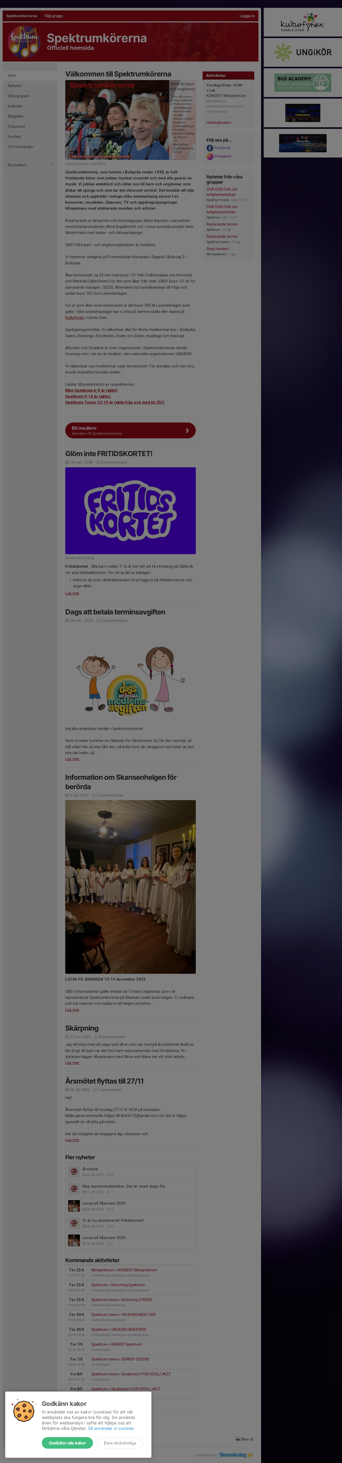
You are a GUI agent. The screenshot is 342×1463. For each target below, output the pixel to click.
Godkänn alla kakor (67, 1443)
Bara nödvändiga (120, 1443)
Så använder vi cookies (111, 1428)
